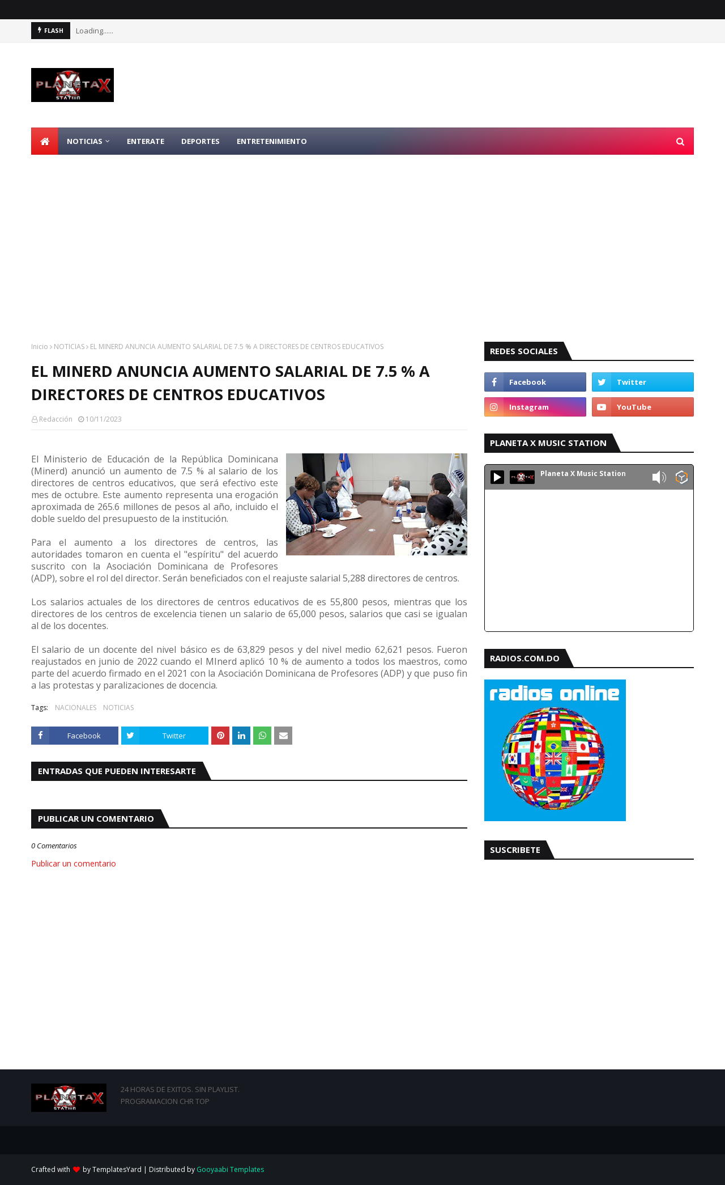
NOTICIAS (69, 346)
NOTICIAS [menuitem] (85, 141)
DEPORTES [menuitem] (200, 141)
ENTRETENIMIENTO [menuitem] (272, 141)
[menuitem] (44, 141)
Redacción (55, 419)
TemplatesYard (117, 1169)
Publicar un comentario (73, 863)
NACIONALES (75, 707)
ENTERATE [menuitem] (145, 141)
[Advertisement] (362, 239)
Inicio (39, 346)
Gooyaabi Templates (230, 1169)
